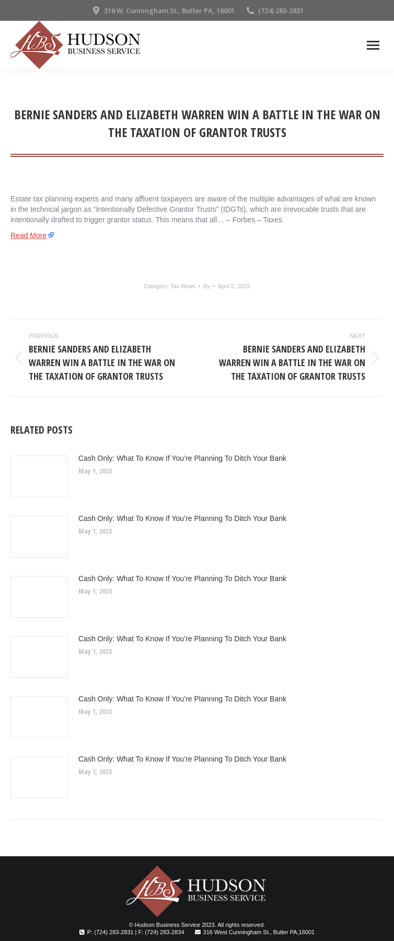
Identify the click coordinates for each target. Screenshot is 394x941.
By (206, 286)
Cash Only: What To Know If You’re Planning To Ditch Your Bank (182, 458)
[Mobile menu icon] (373, 45)
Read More (28, 235)
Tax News (182, 286)
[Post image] (39, 476)
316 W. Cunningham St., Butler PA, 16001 (163, 11)
